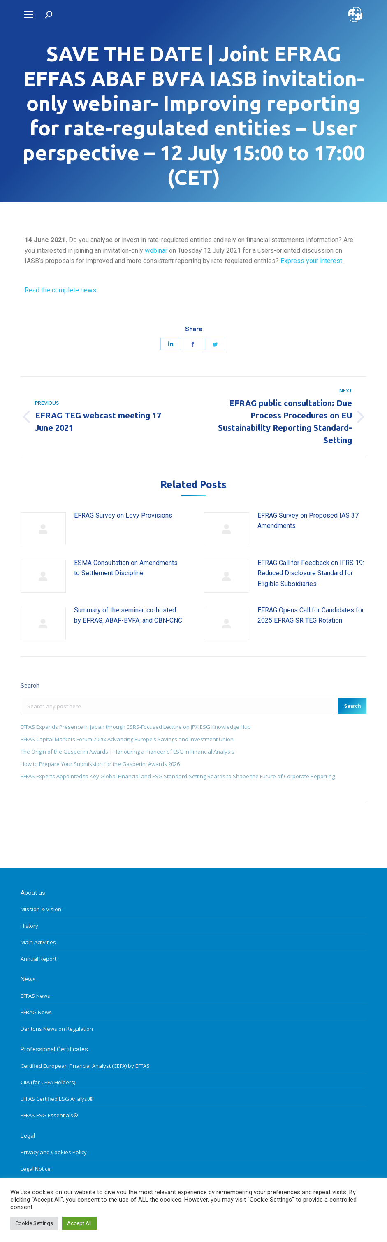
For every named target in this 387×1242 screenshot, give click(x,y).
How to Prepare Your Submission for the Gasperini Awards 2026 (100, 764)
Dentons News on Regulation (57, 1028)
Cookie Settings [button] (34, 1223)
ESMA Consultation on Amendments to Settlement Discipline (126, 568)
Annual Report (38, 958)
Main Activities (38, 942)
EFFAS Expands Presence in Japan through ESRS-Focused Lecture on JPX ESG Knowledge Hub (136, 727)
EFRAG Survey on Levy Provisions (123, 515)
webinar (156, 250)
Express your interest (311, 261)
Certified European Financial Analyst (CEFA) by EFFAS (85, 1065)
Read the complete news (60, 290)
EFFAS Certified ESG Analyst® (57, 1098)
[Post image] (43, 528)
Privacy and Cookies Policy (54, 1152)
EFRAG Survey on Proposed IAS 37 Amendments (308, 520)
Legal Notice (36, 1168)
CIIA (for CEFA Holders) (48, 1082)
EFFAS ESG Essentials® (49, 1115)
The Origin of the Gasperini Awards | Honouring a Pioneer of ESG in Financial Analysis (127, 751)
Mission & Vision (41, 909)
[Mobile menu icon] (29, 14)
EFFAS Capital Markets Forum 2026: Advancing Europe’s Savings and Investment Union (127, 739)
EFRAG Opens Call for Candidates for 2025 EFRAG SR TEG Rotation (310, 615)
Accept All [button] (79, 1223)
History (29, 925)
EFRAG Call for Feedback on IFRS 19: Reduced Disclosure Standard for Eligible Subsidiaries (310, 573)
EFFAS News (35, 995)
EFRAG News (36, 1012)
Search (352, 706)
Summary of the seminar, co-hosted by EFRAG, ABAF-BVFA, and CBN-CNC (128, 615)
